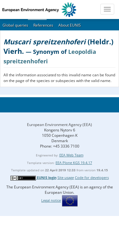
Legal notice (51, 200)
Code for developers (92, 177)
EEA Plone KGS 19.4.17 (74, 162)
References (43, 25)
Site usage (65, 177)
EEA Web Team (71, 155)
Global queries (15, 25)
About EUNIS (69, 25)
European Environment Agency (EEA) (59, 124)
